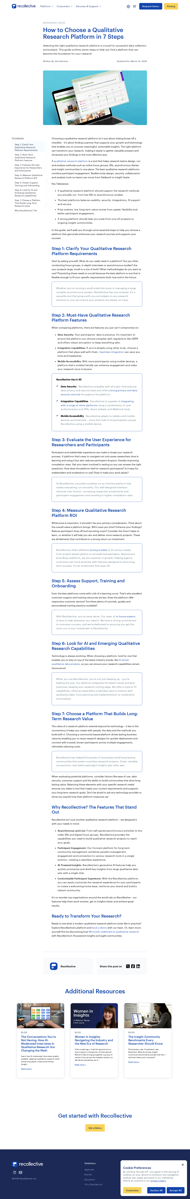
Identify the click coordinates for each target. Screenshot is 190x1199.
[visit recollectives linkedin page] (15, 1172)
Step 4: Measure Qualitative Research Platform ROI (28, 176)
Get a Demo (95, 1127)
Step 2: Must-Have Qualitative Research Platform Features (25, 157)
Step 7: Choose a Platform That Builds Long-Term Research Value (27, 203)
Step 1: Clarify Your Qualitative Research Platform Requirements (26, 147)
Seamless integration (111, 351)
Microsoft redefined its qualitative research (114, 931)
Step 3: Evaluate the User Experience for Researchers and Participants (28, 168)
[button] (46, 6)
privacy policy (158, 1180)
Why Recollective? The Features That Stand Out (27, 212)
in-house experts (126, 616)
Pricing (171, 6)
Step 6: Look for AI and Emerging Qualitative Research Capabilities (26, 193)
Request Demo (150, 6)
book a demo (99, 927)
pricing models (98, 549)
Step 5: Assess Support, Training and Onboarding (27, 184)
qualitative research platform (71, 161)
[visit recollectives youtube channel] (21, 1172)
